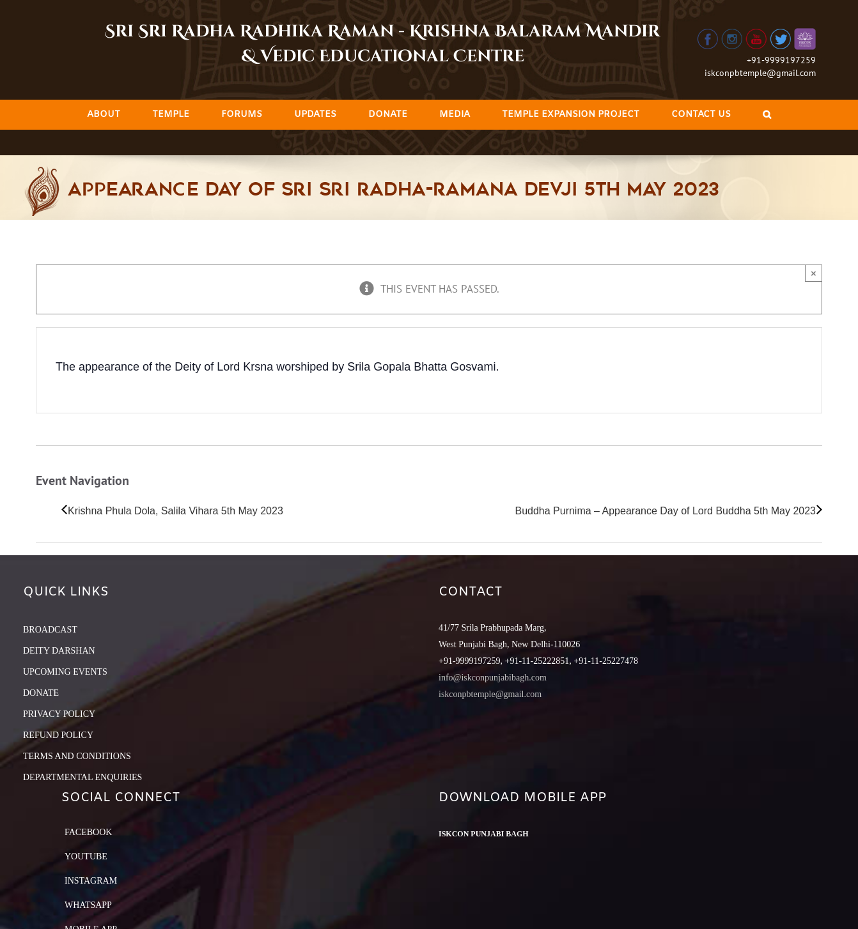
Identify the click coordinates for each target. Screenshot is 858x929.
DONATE (41, 693)
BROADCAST (50, 629)
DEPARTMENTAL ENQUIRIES (82, 777)
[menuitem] (103, 115)
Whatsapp (88, 905)
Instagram (91, 881)
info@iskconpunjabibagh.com (493, 677)
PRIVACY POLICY (59, 714)
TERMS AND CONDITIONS (77, 756)
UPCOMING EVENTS (65, 672)
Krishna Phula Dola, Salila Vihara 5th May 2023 (175, 510)
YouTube (86, 856)
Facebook (88, 832)
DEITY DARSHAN (59, 651)
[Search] (767, 115)
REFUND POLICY (58, 735)
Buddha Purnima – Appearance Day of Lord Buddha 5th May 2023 (665, 510)
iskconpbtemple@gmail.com (760, 73)
